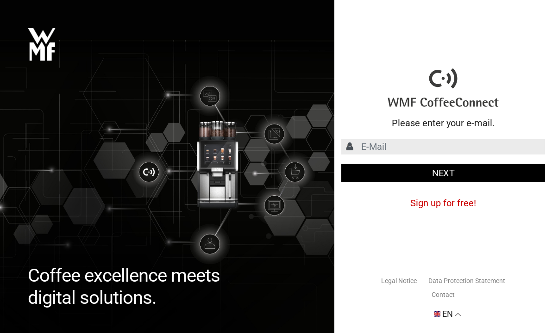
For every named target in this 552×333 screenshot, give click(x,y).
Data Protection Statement (466, 280)
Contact (443, 294)
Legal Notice (399, 280)
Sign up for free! (443, 203)
